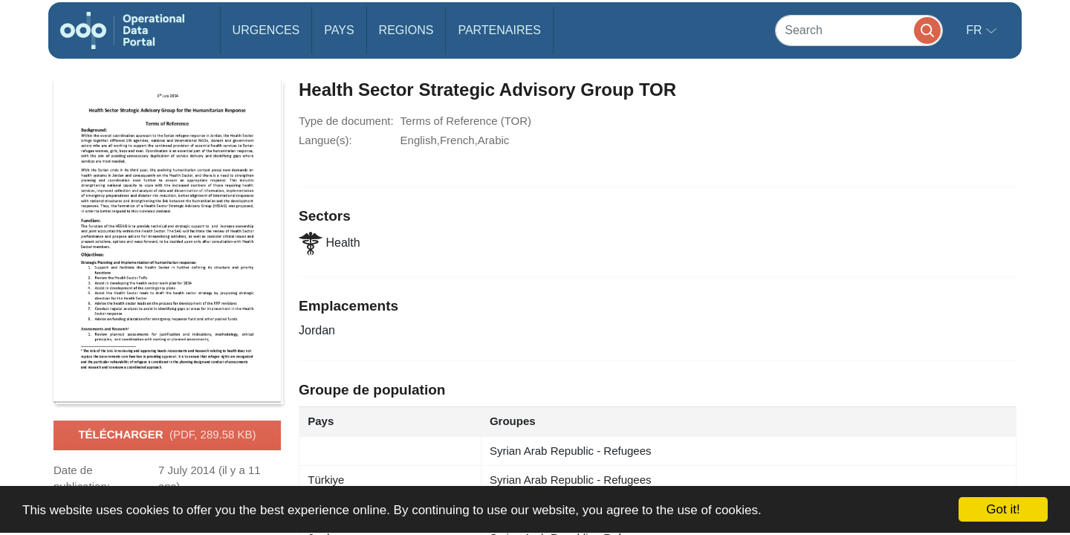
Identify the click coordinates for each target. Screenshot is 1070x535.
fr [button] (975, 30)
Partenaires (499, 30)
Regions (406, 30)
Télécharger (167, 435)
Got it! (1002, 509)
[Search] (859, 30)
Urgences (266, 30)
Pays (339, 30)
